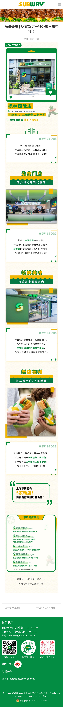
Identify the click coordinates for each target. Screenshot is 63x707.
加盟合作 (7, 671)
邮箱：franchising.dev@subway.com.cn (19, 679)
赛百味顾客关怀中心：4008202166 (20, 627)
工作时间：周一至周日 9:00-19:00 (19, 631)
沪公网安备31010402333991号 (31, 701)
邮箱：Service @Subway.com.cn (18, 635)
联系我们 (8, 622)
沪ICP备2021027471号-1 (35, 696)
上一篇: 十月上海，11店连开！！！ (21, 608)
